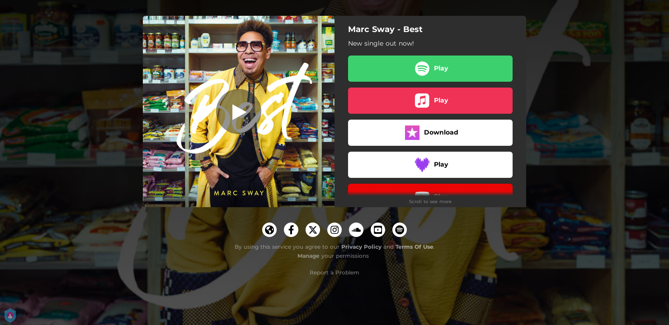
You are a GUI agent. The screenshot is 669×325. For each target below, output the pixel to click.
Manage (308, 255)
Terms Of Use (414, 246)
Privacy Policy (361, 246)
